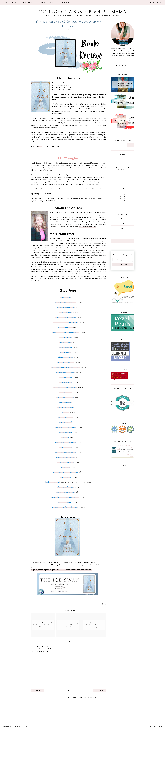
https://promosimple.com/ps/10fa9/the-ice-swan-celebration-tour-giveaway (61, 569)
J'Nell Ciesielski (69, 604)
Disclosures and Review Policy (47, 2)
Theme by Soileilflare (156, 726)
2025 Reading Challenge (122, 445)
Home (6, 2)
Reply (32, 655)
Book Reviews (66, 2)
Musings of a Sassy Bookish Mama (82, 11)
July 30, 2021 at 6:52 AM (43, 648)
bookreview (34, 604)
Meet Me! (14, 2)
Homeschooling (27, 2)
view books (131, 456)
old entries (100, 690)
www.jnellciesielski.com (87, 226)
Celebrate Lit (43, 604)
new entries (37, 690)
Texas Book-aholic (65, 312)
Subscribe (123, 264)
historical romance (56, 604)
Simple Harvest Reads (52, 482)
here (39, 146)
